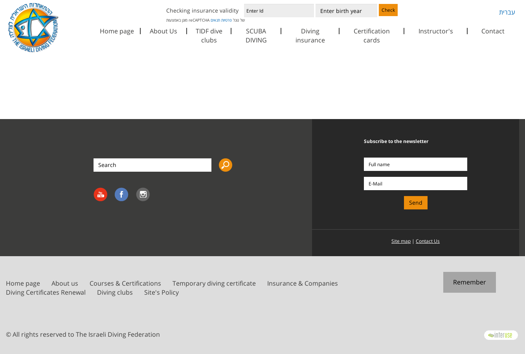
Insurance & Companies (302, 283)
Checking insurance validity (202, 10)
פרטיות (226, 20)
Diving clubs (115, 292)
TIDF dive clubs (209, 35)
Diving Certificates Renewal (46, 292)
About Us (163, 31)
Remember (469, 282)
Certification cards (372, 35)
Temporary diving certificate (214, 283)
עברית (507, 12)
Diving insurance (310, 35)
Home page (117, 31)
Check (388, 10)
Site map (401, 241)
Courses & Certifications (125, 283)
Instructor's (436, 31)
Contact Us (428, 241)
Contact (493, 31)
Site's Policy (161, 292)
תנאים (215, 20)
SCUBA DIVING (256, 35)
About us (64, 283)
